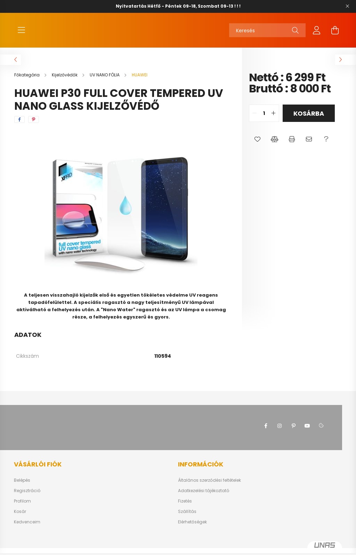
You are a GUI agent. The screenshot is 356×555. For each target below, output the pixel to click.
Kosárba (308, 120)
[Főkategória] (27, 82)
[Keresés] (267, 34)
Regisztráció (27, 497)
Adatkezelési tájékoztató (203, 497)
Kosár (20, 518)
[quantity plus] (273, 120)
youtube (307, 433)
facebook (266, 433)
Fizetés (185, 508)
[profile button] (317, 34)
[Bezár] (347, 6)
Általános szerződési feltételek (209, 487)
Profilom (22, 508)
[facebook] (19, 126)
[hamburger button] (21, 34)
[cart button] (335, 34)
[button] (257, 146)
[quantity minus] (254, 120)
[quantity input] (264, 120)
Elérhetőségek (192, 529)
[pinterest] (33, 126)
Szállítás (187, 518)
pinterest (293, 433)
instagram (279, 433)
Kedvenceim (27, 529)
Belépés (22, 487)
